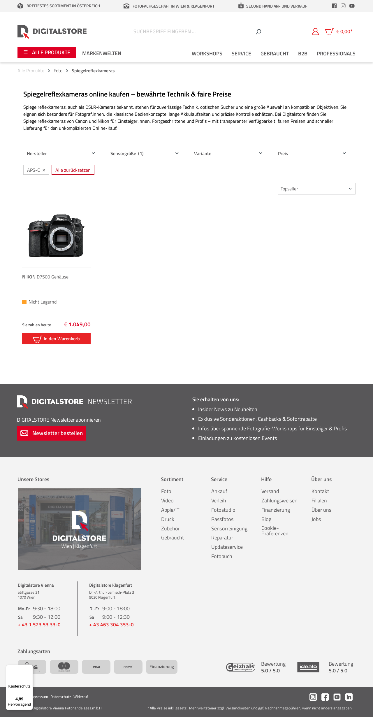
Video (167, 500)
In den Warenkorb (56, 339)
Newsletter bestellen (51, 433)
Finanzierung (275, 510)
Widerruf (80, 697)
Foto (166, 491)
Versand (270, 491)
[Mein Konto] (315, 31)
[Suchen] (258, 31)
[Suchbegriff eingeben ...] (191, 31)
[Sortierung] (317, 188)
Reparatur (222, 537)
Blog (266, 519)
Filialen (319, 500)
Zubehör (170, 528)
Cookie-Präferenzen (274, 531)
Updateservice (227, 547)
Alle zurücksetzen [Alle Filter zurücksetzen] (73, 169)
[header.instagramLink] (343, 6)
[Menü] (29, 668)
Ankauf (219, 491)
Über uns (321, 510)
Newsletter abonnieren (59, 420)
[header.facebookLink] (334, 6)
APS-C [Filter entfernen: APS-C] (36, 169)
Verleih (218, 500)
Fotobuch (221, 556)
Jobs (316, 519)
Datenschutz (60, 697)
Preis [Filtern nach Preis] (312, 153)
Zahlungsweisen (279, 500)
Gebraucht (172, 537)
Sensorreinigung (229, 528)
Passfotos (222, 519)
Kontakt (320, 491)
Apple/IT (170, 510)
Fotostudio (223, 510)
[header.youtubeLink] (352, 6)
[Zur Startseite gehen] (52, 31)
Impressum (39, 697)
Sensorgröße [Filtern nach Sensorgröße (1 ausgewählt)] (144, 153)
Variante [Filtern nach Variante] (228, 153)
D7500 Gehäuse (45, 276)
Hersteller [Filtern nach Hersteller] (61, 153)
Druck (167, 519)
